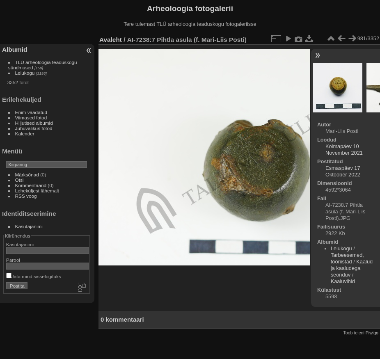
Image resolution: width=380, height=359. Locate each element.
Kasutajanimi (29, 226)
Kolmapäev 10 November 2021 (344, 149)
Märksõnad (27, 174)
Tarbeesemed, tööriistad (347, 258)
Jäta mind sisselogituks (33, 276)
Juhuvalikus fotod (34, 128)
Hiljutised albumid (34, 123)
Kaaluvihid (343, 281)
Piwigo (372, 332)
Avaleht (110, 39)
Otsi (19, 180)
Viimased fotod (31, 117)
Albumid (14, 49)
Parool (13, 260)
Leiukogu (25, 72)
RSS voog (26, 196)
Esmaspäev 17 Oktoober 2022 (342, 171)
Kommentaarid (31, 185)
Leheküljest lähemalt (37, 190)
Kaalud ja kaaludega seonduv (352, 268)
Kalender (24, 133)
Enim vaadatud (31, 112)
